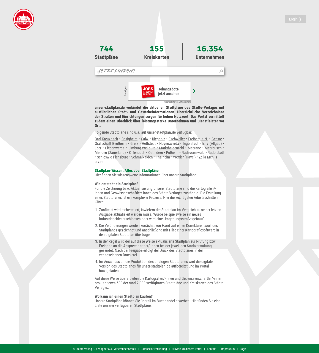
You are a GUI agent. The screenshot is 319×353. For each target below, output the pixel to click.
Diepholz (158, 139)
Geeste (217, 139)
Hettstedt (149, 143)
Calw (144, 139)
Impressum (228, 349)
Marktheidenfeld (171, 148)
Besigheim (129, 139)
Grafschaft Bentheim (111, 143)
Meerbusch (213, 148)
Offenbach (137, 152)
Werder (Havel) (184, 157)
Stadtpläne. (143, 305)
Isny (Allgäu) (212, 143)
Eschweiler (177, 139)
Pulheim (172, 152)
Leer (98, 148)
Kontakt (211, 349)
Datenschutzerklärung (154, 349)
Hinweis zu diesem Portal (187, 349)
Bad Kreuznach (106, 139)
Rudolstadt (216, 152)
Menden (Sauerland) (110, 152)
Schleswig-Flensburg (112, 157)
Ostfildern (155, 152)
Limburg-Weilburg (141, 148)
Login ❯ (295, 19)
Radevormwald (193, 152)
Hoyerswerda (169, 143)
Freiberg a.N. (198, 139)
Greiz (134, 143)
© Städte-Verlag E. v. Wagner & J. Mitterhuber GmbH (104, 349)
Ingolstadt (190, 143)
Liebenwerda (115, 148)
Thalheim (163, 157)
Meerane (194, 148)
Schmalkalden (142, 157)
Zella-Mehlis (208, 157)
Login (243, 349)
